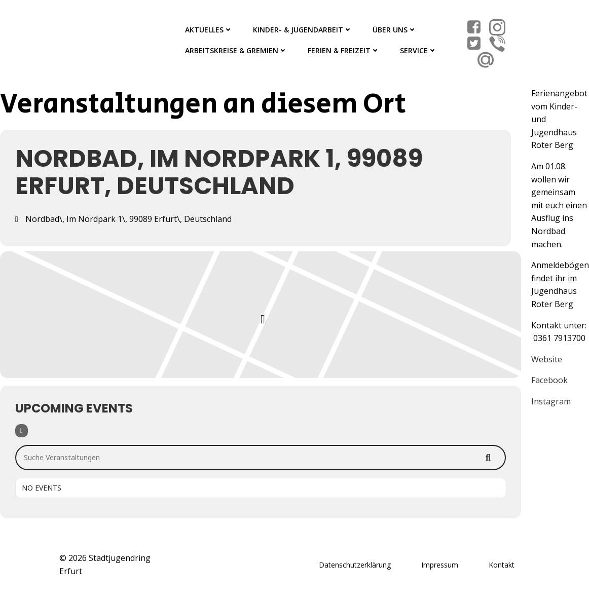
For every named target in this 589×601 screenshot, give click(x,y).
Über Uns (395, 29)
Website (546, 359)
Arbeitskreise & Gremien (236, 50)
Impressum (439, 565)
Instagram (551, 401)
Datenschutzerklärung (355, 565)
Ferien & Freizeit (344, 50)
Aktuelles (209, 29)
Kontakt (501, 565)
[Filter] (21, 430)
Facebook (549, 380)
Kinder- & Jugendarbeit (302, 29)
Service (418, 50)
